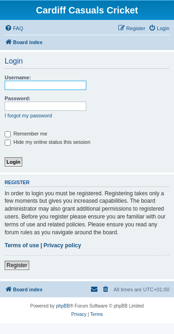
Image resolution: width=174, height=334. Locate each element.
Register (16, 265)
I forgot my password (28, 115)
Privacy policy (62, 245)
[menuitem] (14, 28)
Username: (18, 77)
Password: (18, 98)
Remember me (26, 133)
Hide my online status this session (47, 142)
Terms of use (22, 245)
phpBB (63, 305)
